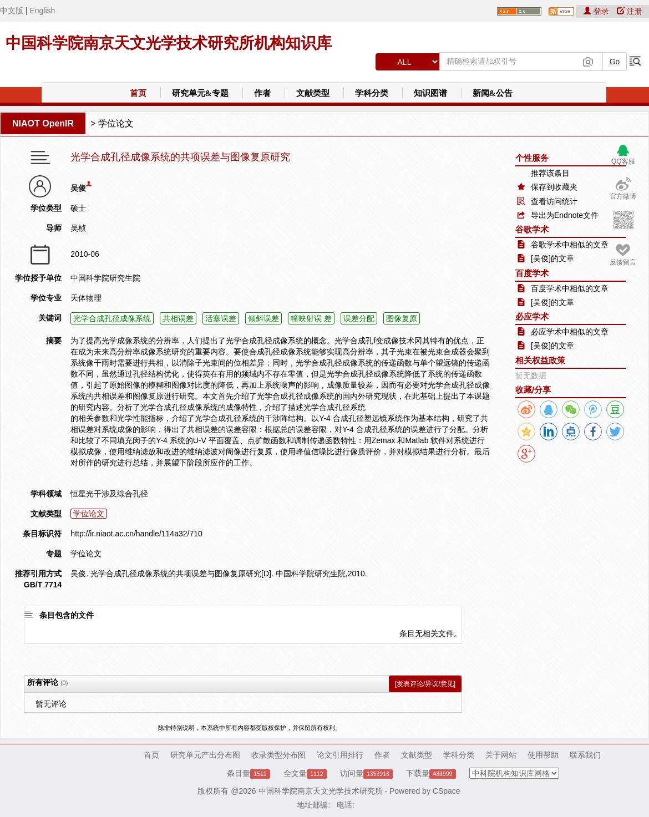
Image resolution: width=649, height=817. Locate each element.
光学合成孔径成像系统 (112, 318)
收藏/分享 (533, 389)
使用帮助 (543, 754)
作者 (262, 93)
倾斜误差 (263, 318)
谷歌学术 (532, 229)
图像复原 (401, 318)
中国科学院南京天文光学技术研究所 (320, 790)
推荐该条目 (550, 173)
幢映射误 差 (311, 318)
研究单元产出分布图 (205, 754)
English (42, 10)
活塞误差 (220, 318)
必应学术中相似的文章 (570, 331)
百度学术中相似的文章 (570, 288)
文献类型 (312, 93)
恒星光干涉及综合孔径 (109, 493)
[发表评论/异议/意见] (425, 684)
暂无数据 (530, 375)
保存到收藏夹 (554, 186)
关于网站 (500, 754)
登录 (597, 11)
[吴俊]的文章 (552, 258)
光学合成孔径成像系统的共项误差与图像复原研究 (180, 157)
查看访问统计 (554, 201)
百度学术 (532, 273)
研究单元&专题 (200, 93)
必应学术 (532, 316)
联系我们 (585, 754)
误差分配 (358, 318)
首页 (138, 93)
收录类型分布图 (278, 754)
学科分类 (371, 93)
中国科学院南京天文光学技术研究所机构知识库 (169, 43)
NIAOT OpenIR (43, 123)
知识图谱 (430, 93)
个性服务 (532, 158)
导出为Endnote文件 (565, 215)
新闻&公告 (493, 93)
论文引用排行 (340, 754)
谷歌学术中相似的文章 (570, 244)
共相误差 (178, 318)
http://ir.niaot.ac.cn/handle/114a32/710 (136, 533)
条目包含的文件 (66, 615)
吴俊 (78, 188)
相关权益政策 (540, 360)
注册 (629, 11)
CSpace (446, 790)
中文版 (11, 10)
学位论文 (116, 123)
